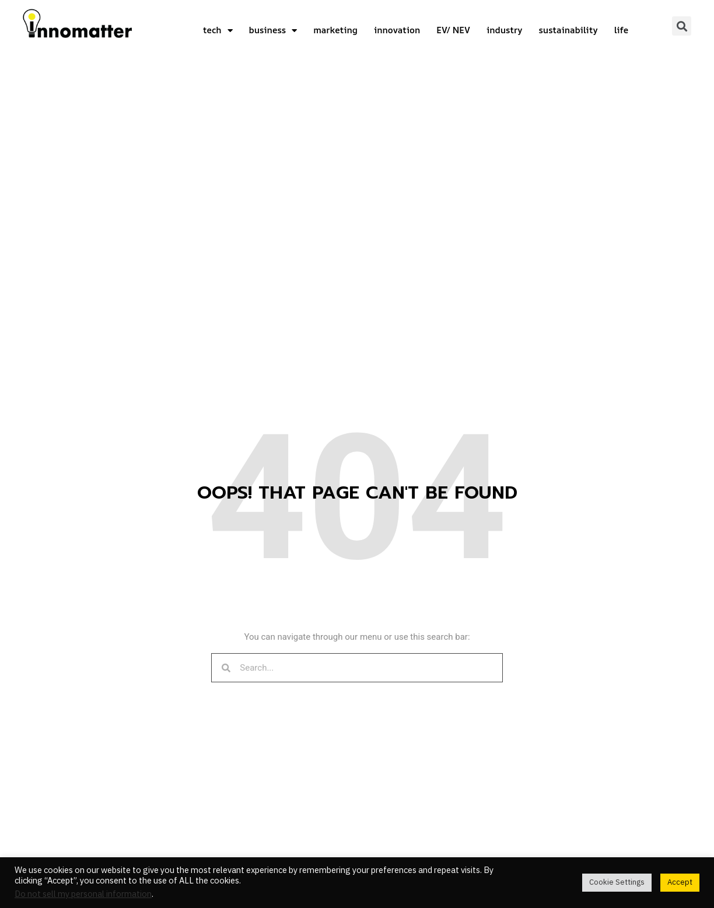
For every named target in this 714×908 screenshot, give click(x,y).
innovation (397, 30)
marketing (335, 30)
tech (217, 30)
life (621, 30)
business (273, 30)
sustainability (567, 30)
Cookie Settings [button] (617, 882)
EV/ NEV (453, 30)
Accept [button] (679, 882)
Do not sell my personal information (83, 895)
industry (504, 30)
